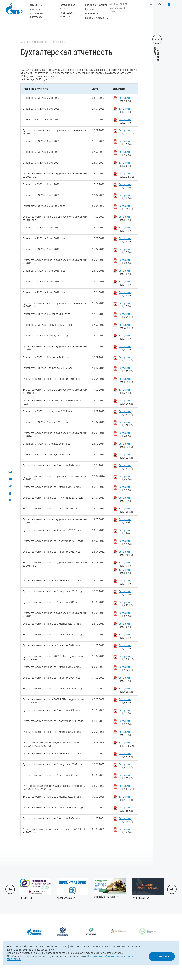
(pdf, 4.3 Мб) (126, 434)
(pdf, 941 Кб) (126, 798)
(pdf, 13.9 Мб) (126, 658)
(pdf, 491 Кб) (126, 316)
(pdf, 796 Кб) (126, 207)
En (151, 4)
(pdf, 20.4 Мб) (126, 175)
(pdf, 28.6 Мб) (126, 132)
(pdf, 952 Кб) (126, 755)
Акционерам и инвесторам (33, 41)
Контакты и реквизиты (96, 17)
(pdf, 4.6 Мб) (126, 478)
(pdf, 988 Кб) (126, 690)
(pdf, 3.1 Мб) (126, 337)
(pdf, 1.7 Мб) (126, 110)
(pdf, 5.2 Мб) (126, 186)
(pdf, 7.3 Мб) (126, 564)
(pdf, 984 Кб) (126, 669)
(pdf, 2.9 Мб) (126, 197)
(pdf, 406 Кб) (126, 326)
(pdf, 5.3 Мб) (126, 262)
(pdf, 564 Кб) (126, 402)
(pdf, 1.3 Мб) (126, 625)
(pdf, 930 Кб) (126, 766)
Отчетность (59, 41)
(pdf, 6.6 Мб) (126, 571)
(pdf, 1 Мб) (125, 532)
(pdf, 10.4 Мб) (126, 744)
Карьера (89, 9)
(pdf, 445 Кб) (126, 553)
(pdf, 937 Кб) (126, 777)
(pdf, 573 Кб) (126, 413)
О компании (36, 5)
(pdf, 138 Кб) (126, 809)
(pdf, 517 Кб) (126, 467)
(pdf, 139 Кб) (126, 820)
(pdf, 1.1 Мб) (126, 489)
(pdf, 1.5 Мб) (126, 240)
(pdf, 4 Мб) (125, 521)
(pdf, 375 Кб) (126, 370)
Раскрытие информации (97, 5)
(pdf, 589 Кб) (126, 424)
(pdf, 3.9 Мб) (126, 391)
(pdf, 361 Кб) (126, 359)
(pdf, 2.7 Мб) (126, 121)
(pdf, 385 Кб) (126, 380)
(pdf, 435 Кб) (126, 510)
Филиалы (35, 9)
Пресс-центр (91, 13)
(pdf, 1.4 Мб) (126, 229)
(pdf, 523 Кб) (126, 445)
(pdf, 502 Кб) (126, 456)
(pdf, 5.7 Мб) (126, 218)
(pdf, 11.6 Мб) (126, 787)
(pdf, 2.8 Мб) (126, 99)
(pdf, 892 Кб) (126, 604)
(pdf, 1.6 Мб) (126, 153)
